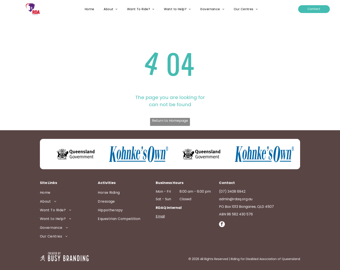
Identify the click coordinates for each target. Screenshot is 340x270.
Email (160, 216)
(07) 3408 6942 (232, 191)
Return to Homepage (170, 120)
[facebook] (222, 224)
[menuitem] (90, 9)
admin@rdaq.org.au (235, 199)
